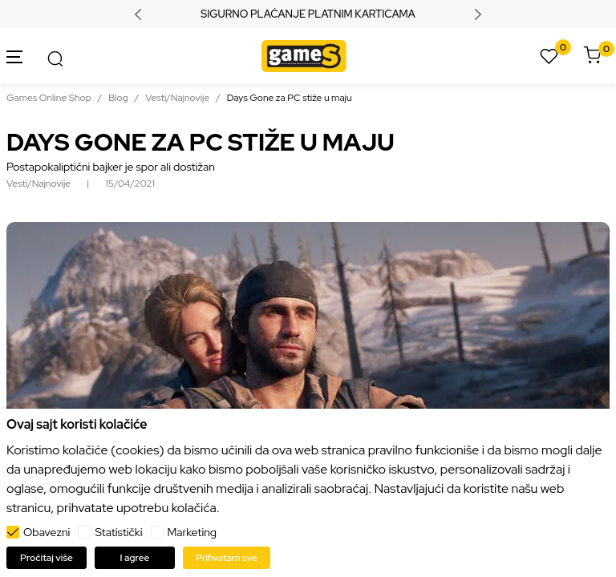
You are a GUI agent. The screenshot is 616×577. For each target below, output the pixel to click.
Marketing (192, 532)
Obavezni (46, 532)
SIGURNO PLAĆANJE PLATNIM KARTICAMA (308, 14)
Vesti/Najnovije (177, 97)
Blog (118, 97)
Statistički (118, 532)
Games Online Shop (48, 97)
